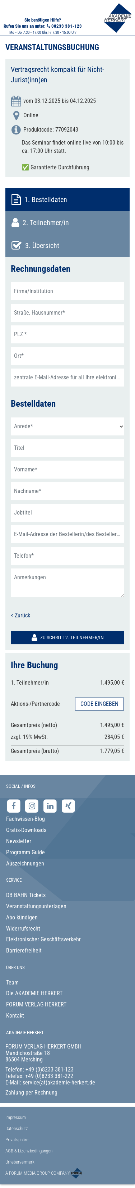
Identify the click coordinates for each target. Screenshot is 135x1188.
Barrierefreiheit (24, 950)
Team (12, 982)
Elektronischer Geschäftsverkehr (43, 939)
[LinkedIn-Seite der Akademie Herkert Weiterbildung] (51, 805)
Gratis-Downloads (26, 830)
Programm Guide (25, 852)
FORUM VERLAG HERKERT (36, 1004)
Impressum (15, 1117)
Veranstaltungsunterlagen (36, 906)
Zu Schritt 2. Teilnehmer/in (68, 637)
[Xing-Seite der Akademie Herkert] (68, 805)
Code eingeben (99, 703)
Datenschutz (16, 1128)
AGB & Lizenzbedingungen (28, 1150)
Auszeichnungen (25, 863)
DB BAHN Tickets (26, 895)
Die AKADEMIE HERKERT (34, 993)
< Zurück (20, 615)
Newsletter (18, 841)
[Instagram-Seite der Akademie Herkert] (33, 805)
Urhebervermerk (19, 1162)
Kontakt (15, 1015)
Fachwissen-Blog (25, 818)
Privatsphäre (16, 1139)
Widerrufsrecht (23, 928)
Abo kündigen (22, 917)
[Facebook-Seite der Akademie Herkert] (14, 805)
